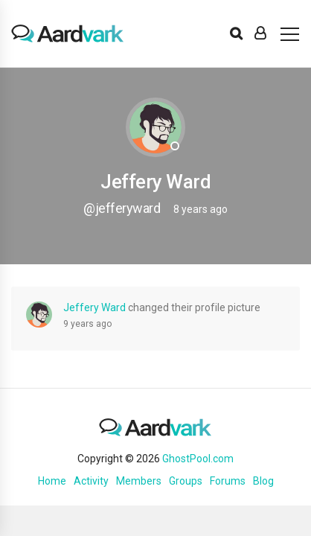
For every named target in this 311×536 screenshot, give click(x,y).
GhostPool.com (198, 459)
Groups (185, 481)
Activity (91, 481)
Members (138, 481)
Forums (228, 481)
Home (52, 481)
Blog (263, 481)
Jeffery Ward (94, 307)
